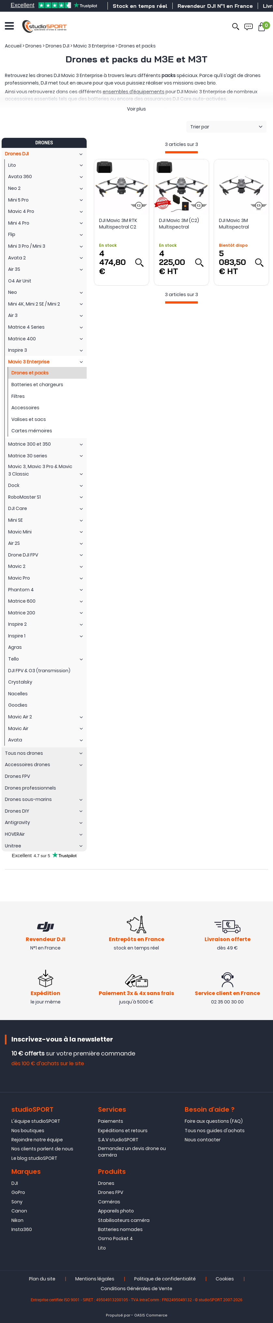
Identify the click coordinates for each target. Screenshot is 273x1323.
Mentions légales (94, 1279)
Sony (16, 1202)
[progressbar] (181, 152)
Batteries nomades (120, 1229)
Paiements (110, 1121)
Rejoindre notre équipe (37, 1139)
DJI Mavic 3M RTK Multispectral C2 (118, 223)
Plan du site (42, 1279)
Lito (102, 1248)
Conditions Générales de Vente (136, 1288)
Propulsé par (118, 1315)
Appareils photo (116, 1211)
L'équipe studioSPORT (35, 1121)
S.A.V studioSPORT (118, 1139)
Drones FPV (110, 1192)
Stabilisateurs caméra (124, 1220)
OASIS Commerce (150, 1315)
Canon (19, 1211)
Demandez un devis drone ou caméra (132, 1151)
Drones (106, 1183)
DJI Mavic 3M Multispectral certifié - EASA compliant (234, 223)
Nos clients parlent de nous (42, 1149)
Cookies (225, 1279)
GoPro (18, 1192)
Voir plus (136, 109)
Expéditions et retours (123, 1130)
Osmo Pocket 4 (115, 1238)
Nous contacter (203, 1139)
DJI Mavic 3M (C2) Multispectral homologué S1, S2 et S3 (181, 223)
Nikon (17, 1220)
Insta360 (21, 1229)
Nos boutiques (27, 1130)
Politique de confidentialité (165, 1279)
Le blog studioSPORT (34, 1158)
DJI (14, 1183)
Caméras (109, 1202)
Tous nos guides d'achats (215, 1130)
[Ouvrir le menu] (9, 26)
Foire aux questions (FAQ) (214, 1121)
